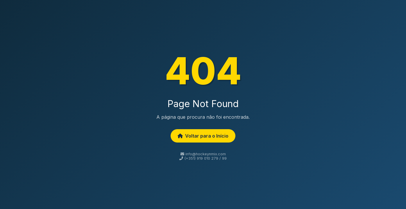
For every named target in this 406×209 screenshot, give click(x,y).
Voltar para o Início (203, 136)
